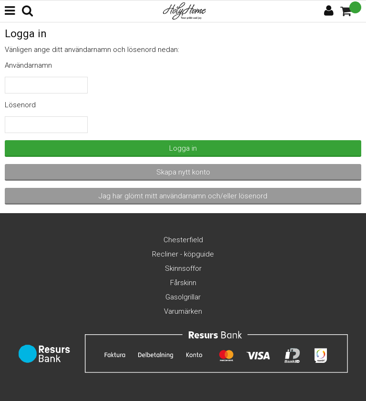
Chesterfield (183, 240)
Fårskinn (183, 282)
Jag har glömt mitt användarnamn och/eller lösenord (183, 196)
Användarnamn (28, 65)
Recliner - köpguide (183, 254)
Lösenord (20, 105)
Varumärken (183, 311)
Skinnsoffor (183, 268)
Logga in (183, 148)
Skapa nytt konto (183, 172)
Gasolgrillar (183, 297)
